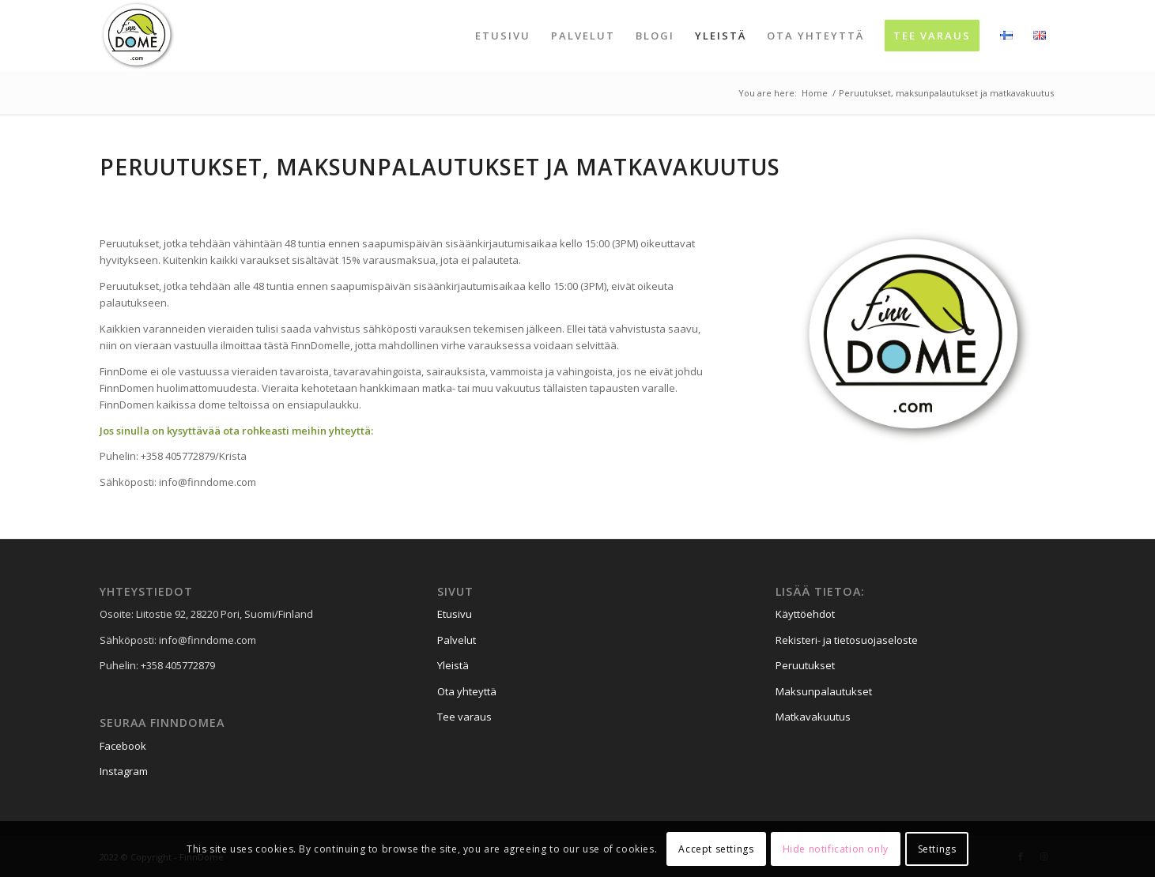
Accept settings (715, 849)
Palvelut (456, 640)
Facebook (123, 746)
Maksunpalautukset (824, 691)
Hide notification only (836, 849)
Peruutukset (805, 665)
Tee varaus (464, 717)
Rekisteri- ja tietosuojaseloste (847, 640)
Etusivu (454, 614)
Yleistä (453, 665)
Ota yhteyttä (466, 691)
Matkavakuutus (813, 717)
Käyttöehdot (805, 614)
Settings (937, 849)
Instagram (124, 771)
